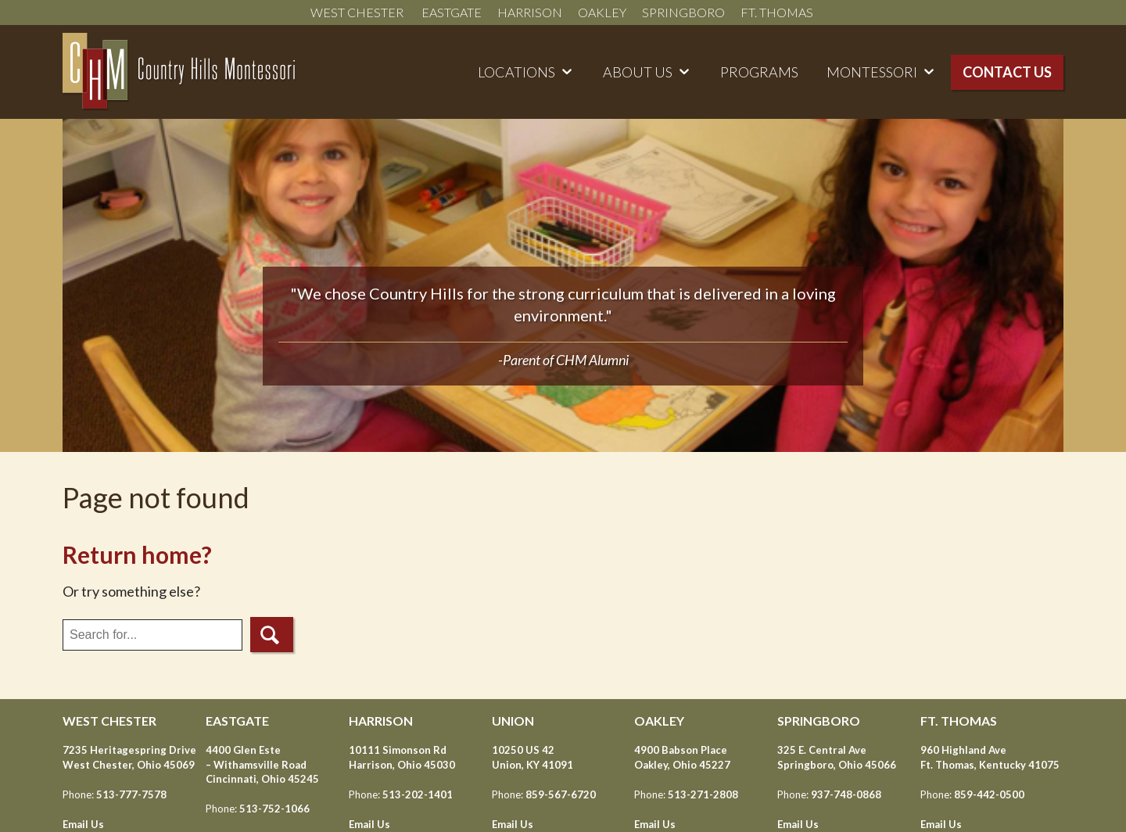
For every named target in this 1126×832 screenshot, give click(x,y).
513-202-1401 (417, 794)
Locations (516, 72)
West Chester (358, 12)
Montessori (872, 72)
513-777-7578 (131, 794)
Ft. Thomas (778, 12)
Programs (759, 72)
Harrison (529, 12)
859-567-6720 (560, 794)
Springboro (683, 12)
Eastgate (451, 12)
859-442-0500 (989, 794)
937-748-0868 (846, 794)
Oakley (602, 12)
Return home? (137, 554)
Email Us (83, 824)
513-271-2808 (703, 794)
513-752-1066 (274, 808)
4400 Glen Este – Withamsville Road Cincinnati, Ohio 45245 (262, 764)
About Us (637, 72)
